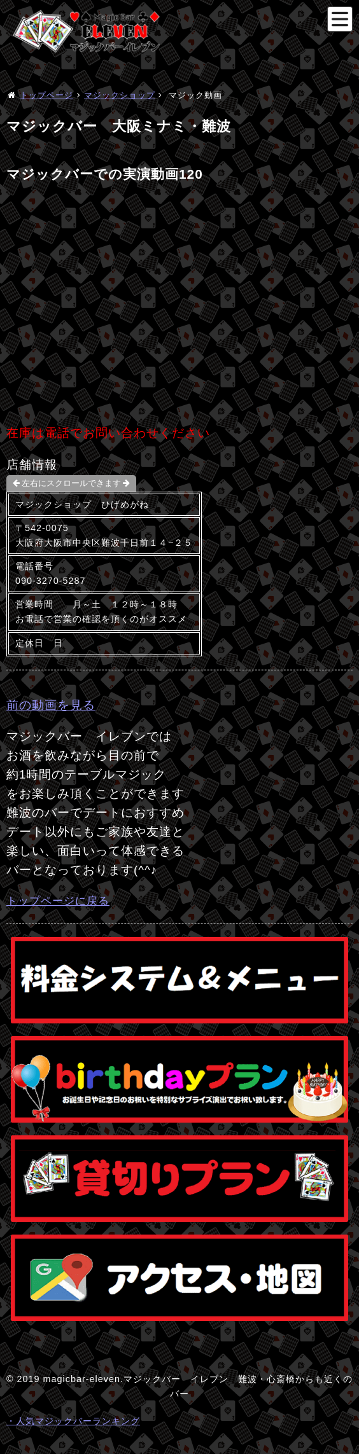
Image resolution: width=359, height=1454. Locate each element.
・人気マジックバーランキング (73, 1421)
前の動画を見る (50, 705)
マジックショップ (119, 95)
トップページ (46, 95)
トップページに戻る (57, 900)
